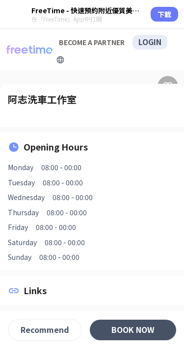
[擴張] (60, 59)
